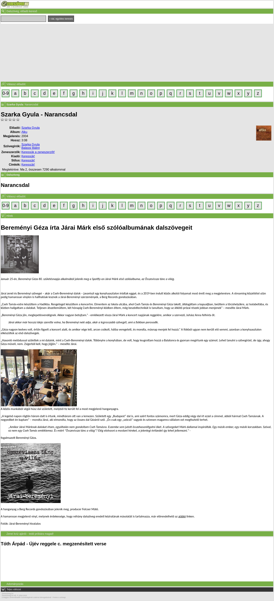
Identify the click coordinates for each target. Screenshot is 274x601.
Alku (24, 132)
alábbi (182, 516)
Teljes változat (13, 589)
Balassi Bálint (30, 147)
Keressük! (28, 156)
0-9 (5, 93)
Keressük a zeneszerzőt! (38, 152)
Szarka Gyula (30, 127)
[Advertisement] (137, 52)
